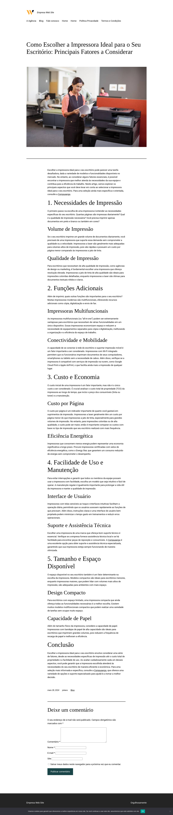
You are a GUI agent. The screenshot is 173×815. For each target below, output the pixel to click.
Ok (143, 811)
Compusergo (64, 194)
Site (49, 761)
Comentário (53, 744)
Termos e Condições (111, 21)
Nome (51, 750)
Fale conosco (52, 21)
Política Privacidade (88, 21)
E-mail (51, 756)
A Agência (31, 21)
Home (65, 21)
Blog (41, 21)
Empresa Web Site (45, 12)
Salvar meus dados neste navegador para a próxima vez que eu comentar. (85, 767)
